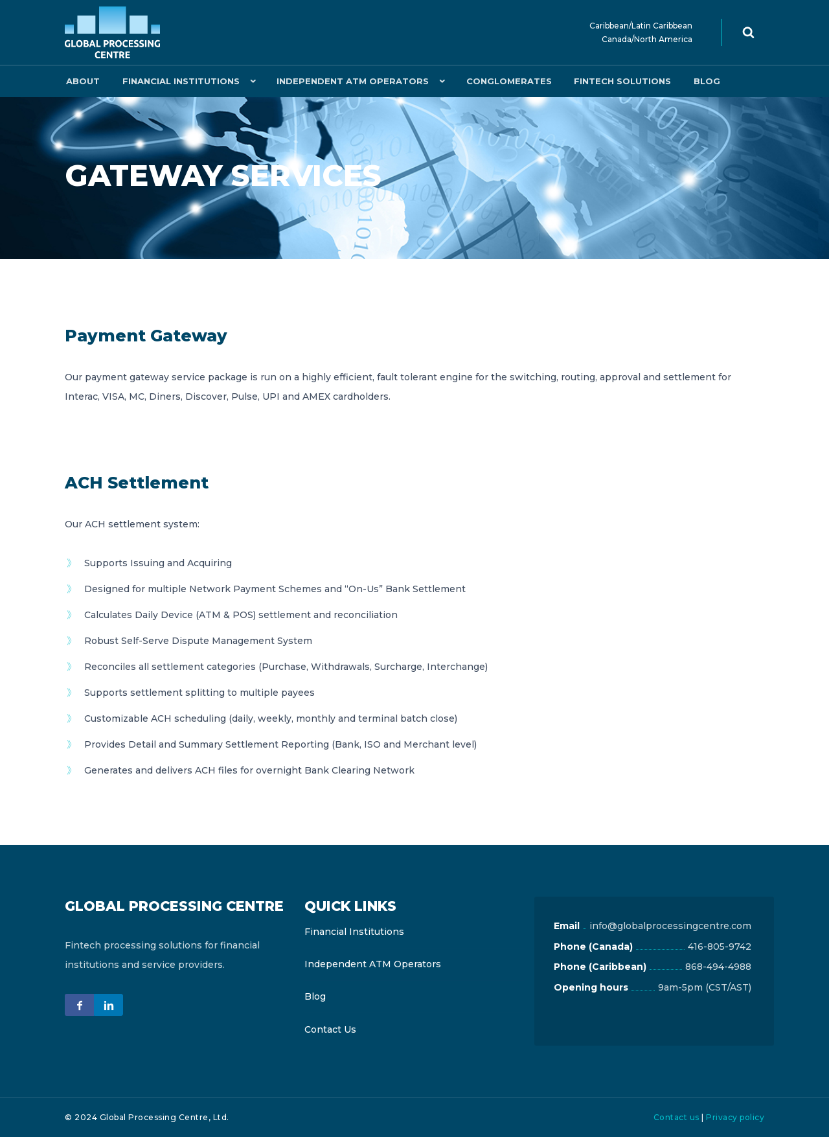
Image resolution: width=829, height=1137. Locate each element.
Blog (693, 81)
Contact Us (330, 1029)
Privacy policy (735, 1117)
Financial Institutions (176, 81)
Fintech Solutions (612, 81)
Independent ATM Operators (347, 81)
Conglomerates (501, 81)
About (81, 81)
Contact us (676, 1117)
